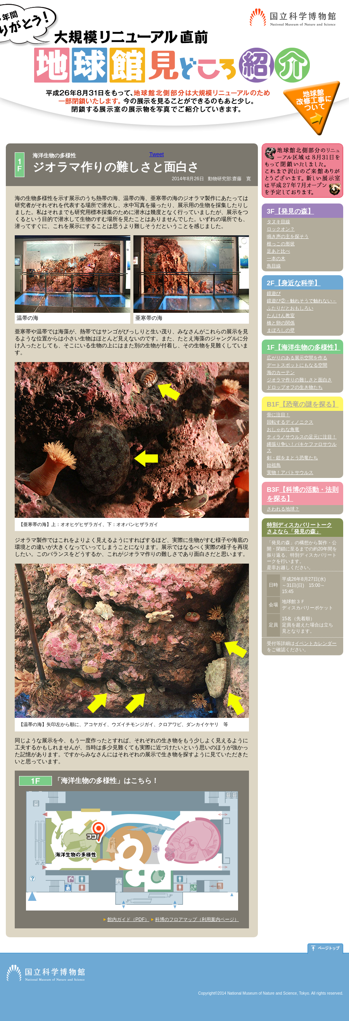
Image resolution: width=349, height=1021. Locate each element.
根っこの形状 (281, 244)
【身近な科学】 (298, 283)
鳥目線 (274, 266)
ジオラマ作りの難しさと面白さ (299, 380)
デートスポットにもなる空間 (297, 365)
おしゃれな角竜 (283, 429)
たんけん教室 (281, 315)
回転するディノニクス (290, 422)
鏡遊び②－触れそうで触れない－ (302, 301)
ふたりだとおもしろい (290, 308)
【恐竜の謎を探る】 (309, 404)
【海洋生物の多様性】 (307, 347)
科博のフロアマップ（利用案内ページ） (197, 919)
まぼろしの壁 (281, 330)
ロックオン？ (281, 229)
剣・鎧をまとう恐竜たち (292, 457)
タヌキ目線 (278, 221)
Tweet (156, 154)
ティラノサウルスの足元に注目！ (302, 437)
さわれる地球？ (283, 509)
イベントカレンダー (316, 643)
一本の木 (276, 258)
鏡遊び (274, 293)
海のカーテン (281, 372)
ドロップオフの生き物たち (295, 387)
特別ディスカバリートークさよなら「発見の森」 (299, 528)
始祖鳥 (274, 465)
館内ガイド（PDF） (128, 919)
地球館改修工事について (311, 108)
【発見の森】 (294, 211)
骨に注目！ (278, 414)
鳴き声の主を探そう (288, 236)
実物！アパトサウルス (290, 472)
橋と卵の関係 (281, 323)
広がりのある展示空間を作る (297, 357)
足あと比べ (278, 251)
